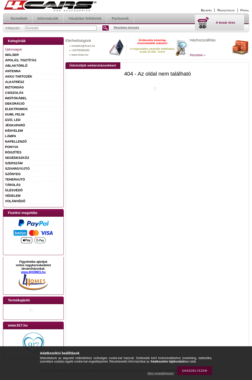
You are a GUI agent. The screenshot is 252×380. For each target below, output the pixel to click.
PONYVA (11, 147)
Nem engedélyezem (160, 373)
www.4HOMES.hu (33, 272)
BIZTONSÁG (14, 87)
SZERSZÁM (14, 163)
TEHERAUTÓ (15, 179)
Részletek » (197, 55)
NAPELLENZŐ (16, 141)
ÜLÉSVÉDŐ (14, 190)
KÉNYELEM (14, 130)
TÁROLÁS (13, 185)
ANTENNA (13, 71)
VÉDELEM (13, 196)
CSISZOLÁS (14, 93)
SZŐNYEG (13, 174)
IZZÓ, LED (13, 120)
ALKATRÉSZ (14, 82)
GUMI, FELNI (15, 114)
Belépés (206, 10)
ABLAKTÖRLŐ (16, 65)
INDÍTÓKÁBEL (16, 98)
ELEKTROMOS (16, 109)
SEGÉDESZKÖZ (17, 158)
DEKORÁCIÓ (15, 103)
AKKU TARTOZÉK (18, 76)
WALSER (12, 55)
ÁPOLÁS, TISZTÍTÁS (20, 60)
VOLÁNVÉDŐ (15, 201)
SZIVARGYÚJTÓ (17, 168)
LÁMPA (10, 136)
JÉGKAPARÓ (15, 125)
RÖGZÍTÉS (13, 152)
